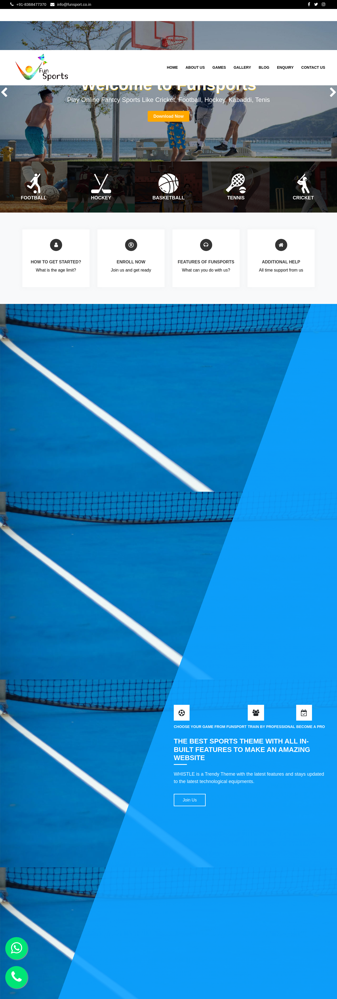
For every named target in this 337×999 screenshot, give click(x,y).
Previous (4, 91)
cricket (303, 197)
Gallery (242, 68)
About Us (195, 68)
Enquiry (285, 68)
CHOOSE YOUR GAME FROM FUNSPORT (210, 727)
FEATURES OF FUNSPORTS (206, 262)
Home (172, 68)
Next (333, 91)
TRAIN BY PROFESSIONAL (271, 727)
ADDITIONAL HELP (281, 262)
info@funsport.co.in (74, 4)
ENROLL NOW (131, 262)
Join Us (190, 800)
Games (219, 68)
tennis (236, 197)
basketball (168, 197)
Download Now (168, 116)
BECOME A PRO (310, 727)
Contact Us (313, 68)
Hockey (101, 197)
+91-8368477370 (31, 4)
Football (34, 197)
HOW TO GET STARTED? (56, 262)
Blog (264, 68)
